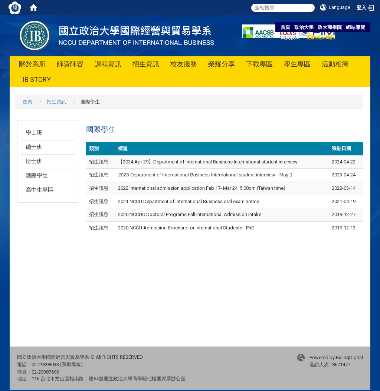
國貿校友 (290, 37)
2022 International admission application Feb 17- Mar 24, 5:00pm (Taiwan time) (201, 188)
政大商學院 (330, 27)
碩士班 (34, 147)
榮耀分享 (221, 64)
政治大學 (304, 27)
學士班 (34, 132)
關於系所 (32, 64)
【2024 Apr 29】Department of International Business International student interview (208, 162)
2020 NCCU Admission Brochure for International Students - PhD (186, 228)
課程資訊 (108, 64)
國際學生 (37, 175)
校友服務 (183, 64)
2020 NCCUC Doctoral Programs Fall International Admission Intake (189, 214)
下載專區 (259, 64)
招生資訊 (145, 64)
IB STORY (37, 79)
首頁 (285, 27)
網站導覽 (355, 27)
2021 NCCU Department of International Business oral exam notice (188, 201)
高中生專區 (39, 189)
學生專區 (297, 64)
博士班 (34, 161)
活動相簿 (335, 64)
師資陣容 (70, 64)
